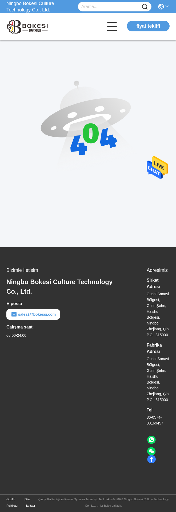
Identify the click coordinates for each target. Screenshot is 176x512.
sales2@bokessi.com (33, 314)
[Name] (145, 6)
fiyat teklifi (148, 26)
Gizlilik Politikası (12, 502)
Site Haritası (30, 502)
